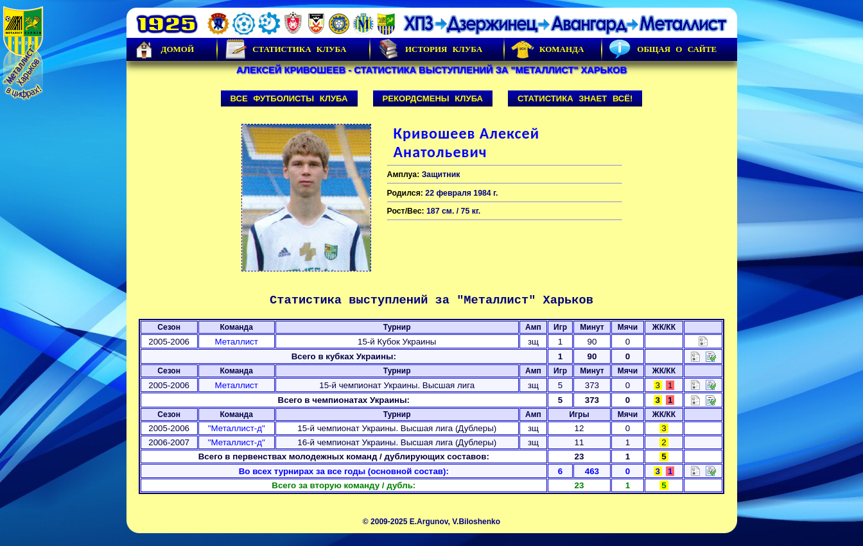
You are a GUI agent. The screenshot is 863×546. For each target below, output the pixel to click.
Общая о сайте (663, 49)
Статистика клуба (285, 49)
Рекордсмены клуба (433, 98)
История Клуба (429, 49)
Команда (547, 49)
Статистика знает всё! (575, 98)
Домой (164, 49)
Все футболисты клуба (289, 98)
